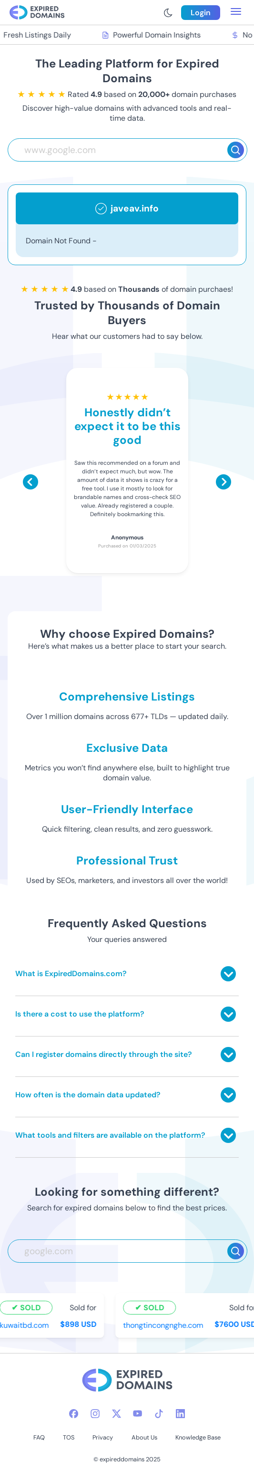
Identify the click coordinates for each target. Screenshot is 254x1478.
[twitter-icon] (116, 1413)
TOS (68, 1437)
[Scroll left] (30, 481)
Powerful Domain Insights (152, 35)
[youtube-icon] (137, 1413)
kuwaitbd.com (25, 1325)
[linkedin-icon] (180, 1413)
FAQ (39, 1437)
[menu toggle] (235, 12)
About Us (144, 1437)
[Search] (235, 150)
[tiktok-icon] (158, 1413)
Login (201, 13)
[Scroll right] (223, 481)
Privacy (102, 1437)
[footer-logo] (127, 1381)
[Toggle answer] (228, 973)
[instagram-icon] (95, 1413)
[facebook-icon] (73, 1413)
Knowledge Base (198, 1437)
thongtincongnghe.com (164, 1325)
